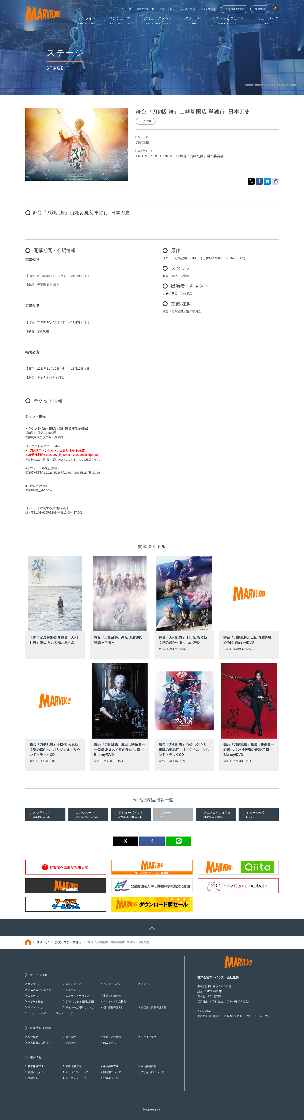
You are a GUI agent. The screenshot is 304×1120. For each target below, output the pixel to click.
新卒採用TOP (35, 1066)
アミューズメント (113, 983)
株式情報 (71, 1042)
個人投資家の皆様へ (39, 1042)
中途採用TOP (110, 1066)
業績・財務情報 (112, 1036)
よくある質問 (187, 9)
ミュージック (73, 989)
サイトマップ (208, 9)
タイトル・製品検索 (114, 1001)
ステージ (43, 942)
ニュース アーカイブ (77, 995)
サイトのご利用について (80, 1007)
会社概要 (33, 1036)
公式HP (147, 121)
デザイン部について (152, 1072)
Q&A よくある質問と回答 (80, 1001)
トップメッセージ (76, 1078)
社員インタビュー (38, 1072)
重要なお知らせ (145, 9)
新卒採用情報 (73, 1066)
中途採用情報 (148, 1066)
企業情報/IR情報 (234, 9)
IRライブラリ (148, 1036)
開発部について (112, 1072)
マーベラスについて (77, 1072)
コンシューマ (73, 983)
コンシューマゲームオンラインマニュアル (52, 1013)
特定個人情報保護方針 (153, 1007)
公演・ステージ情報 (68, 942)
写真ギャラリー (112, 1078)
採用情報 (260, 9)
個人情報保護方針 (113, 1007)
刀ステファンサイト (64, 459)
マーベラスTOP (40, 975)
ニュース (126, 9)
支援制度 (33, 1078)
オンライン (34, 983)
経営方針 (71, 1036)
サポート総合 (167, 9)
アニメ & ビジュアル (39, 989)
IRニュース (109, 1042)
